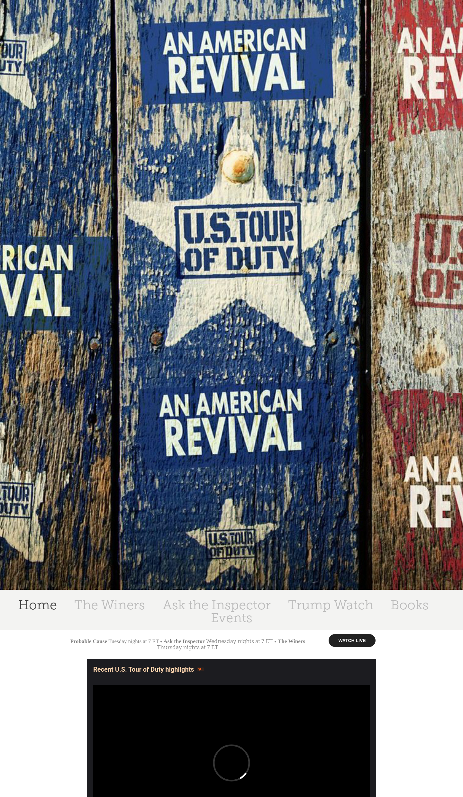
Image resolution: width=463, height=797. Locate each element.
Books (410, 605)
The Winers (109, 605)
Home (37, 605)
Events (231, 618)
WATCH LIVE (352, 640)
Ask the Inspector (217, 605)
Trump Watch (330, 605)
